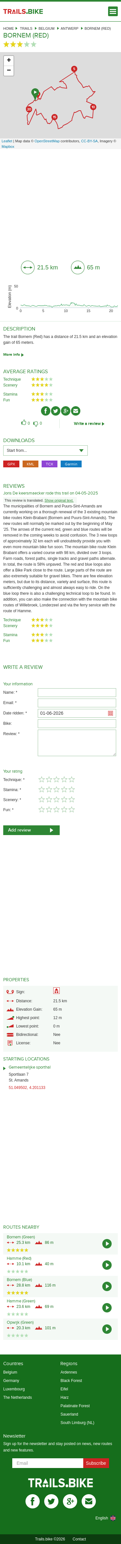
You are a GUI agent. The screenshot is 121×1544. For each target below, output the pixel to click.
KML (30, 464)
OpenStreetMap (47, 141)
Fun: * (8, 810)
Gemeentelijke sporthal (30, 1067)
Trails (26, 28)
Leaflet (7, 141)
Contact (79, 1539)
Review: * (11, 734)
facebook (32, 1501)
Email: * (9, 703)
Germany (11, 1380)
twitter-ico (55, 411)
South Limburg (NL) (77, 1422)
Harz (64, 1397)
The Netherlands (17, 1397)
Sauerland (69, 1414)
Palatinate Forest (75, 1406)
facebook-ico (45, 411)
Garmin (71, 464)
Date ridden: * (15, 713)
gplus (70, 1501)
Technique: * (14, 779)
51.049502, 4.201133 (27, 1087)
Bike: (7, 723)
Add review (19, 830)
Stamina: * (12, 790)
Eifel (64, 1389)
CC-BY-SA (89, 141)
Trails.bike (23, 11)
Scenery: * (12, 800)
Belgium (46, 28)
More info (11, 354)
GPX (11, 464)
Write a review (87, 423)
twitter (51, 1501)
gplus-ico (65, 411)
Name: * (10, 692)
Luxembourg (14, 1389)
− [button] (9, 71)
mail (89, 1501)
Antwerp (69, 28)
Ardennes (68, 1372)
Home (8, 28)
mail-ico (75, 411)
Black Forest (71, 1380)
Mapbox (8, 146)
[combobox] (45, 450)
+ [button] (9, 61)
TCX (49, 464)
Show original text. (59, 500)
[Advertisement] (60, 202)
